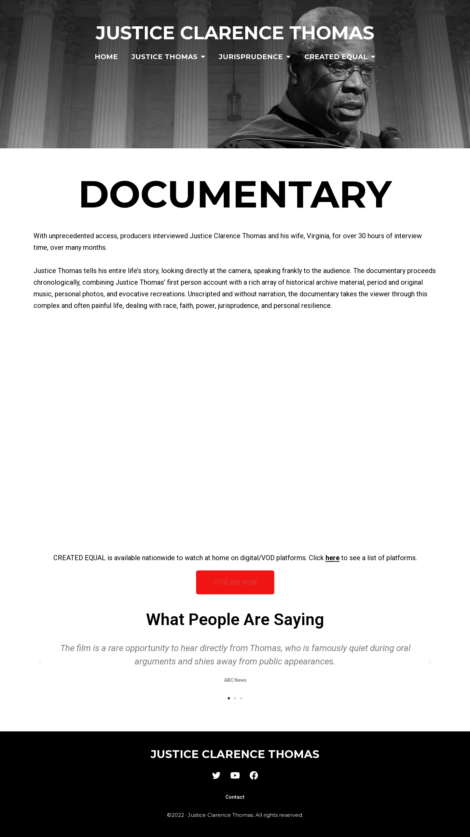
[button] (40, 662)
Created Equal (339, 57)
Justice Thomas (168, 57)
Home (106, 57)
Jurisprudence (255, 57)
